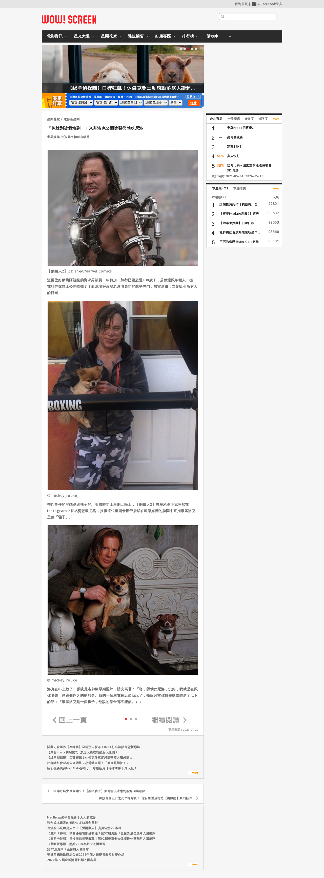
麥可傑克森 (235, 137)
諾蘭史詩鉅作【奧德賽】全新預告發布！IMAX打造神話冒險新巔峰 (93, 747)
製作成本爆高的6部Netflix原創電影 (72, 823)
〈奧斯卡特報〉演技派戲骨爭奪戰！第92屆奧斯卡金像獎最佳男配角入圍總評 (101, 838)
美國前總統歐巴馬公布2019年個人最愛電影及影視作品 (85, 854)
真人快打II (234, 156)
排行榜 (188, 35)
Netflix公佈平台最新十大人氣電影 (71, 817)
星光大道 (82, 35)
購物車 (213, 35)
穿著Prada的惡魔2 (240, 128)
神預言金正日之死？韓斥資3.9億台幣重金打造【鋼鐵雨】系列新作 (145, 798)
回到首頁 (241, 4)
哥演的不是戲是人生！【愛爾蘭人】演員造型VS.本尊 (84, 828)
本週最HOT (220, 188)
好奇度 (249, 118)
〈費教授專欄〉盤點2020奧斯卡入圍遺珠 (76, 844)
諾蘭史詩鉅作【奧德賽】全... (239, 204)
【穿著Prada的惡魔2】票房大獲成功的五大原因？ (82, 752)
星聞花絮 (109, 35)
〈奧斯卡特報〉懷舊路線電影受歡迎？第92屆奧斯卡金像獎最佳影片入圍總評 (101, 833)
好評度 (263, 118)
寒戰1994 (234, 146)
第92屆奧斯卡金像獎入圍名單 (68, 849)
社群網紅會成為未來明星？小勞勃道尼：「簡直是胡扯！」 (88, 763)
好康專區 (163, 35)
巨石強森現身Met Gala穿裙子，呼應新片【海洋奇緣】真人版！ (92, 768)
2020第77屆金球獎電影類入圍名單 (71, 860)
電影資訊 (55, 35)
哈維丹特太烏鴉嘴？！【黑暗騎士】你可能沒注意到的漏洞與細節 (99, 791)
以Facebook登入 (267, 4)
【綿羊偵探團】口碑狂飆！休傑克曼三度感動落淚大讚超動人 (143, 88)
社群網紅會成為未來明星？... (239, 232)
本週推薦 (239, 188)
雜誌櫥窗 (136, 35)
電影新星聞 (72, 119)
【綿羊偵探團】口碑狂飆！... (239, 223)
